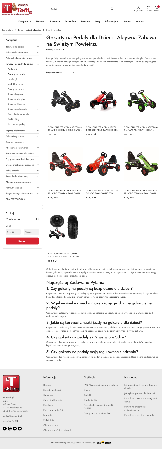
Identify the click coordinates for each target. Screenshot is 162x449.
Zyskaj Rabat (49, 420)
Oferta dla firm (50, 425)
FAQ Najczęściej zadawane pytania (101, 385)
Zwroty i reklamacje (52, 400)
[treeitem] (22, 47)
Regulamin (48, 405)
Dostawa (47, 385)
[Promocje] (55, 21)
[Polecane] (85, 21)
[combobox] (60, 72)
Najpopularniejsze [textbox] (53, 72)
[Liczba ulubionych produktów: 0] (148, 9)
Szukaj (22, 241)
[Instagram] (10, 428)
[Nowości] (40, 21)
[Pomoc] (127, 21)
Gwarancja (48, 395)
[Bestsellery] (70, 21)
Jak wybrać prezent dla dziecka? (139, 393)
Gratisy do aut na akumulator (97, 413)
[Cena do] (31, 232)
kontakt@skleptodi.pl (12, 416)
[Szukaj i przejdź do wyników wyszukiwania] (112, 9)
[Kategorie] (24, 21)
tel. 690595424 (10, 421)
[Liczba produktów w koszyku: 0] (156, 9)
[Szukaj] (37, 219)
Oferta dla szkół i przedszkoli (57, 430)
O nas (87, 390)
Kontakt (87, 395)
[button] (112, 21)
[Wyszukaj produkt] (82, 9)
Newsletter (48, 415)
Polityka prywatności (53, 410)
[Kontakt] (140, 21)
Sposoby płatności (52, 390)
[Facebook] (5, 428)
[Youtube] (15, 428)
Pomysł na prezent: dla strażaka (139, 415)
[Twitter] (20, 428)
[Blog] (97, 21)
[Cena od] (13, 232)
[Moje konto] (138, 9)
